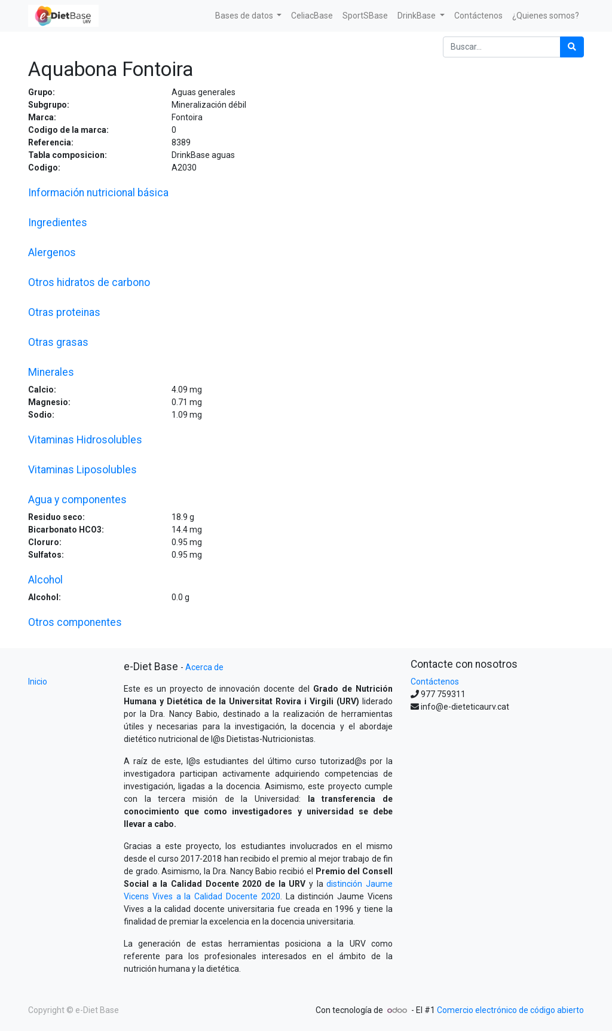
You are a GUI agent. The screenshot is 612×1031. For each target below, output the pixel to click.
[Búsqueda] (572, 47)
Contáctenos (435, 681)
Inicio (37, 681)
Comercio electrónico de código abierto (510, 1010)
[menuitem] (312, 16)
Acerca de (204, 667)
